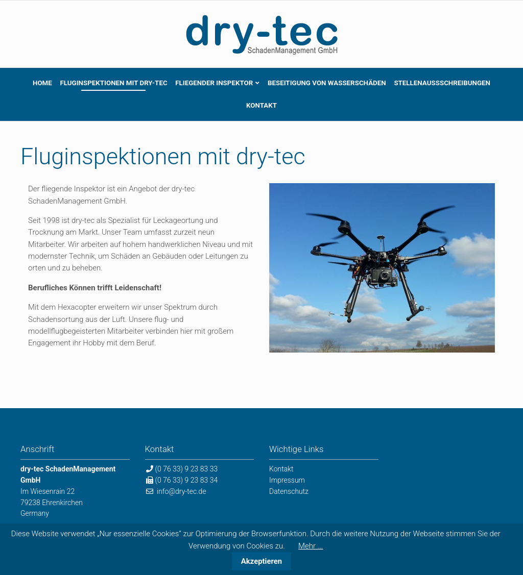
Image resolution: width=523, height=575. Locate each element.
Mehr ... (310, 546)
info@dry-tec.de (181, 491)
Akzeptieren (261, 561)
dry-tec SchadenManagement (261, 34)
